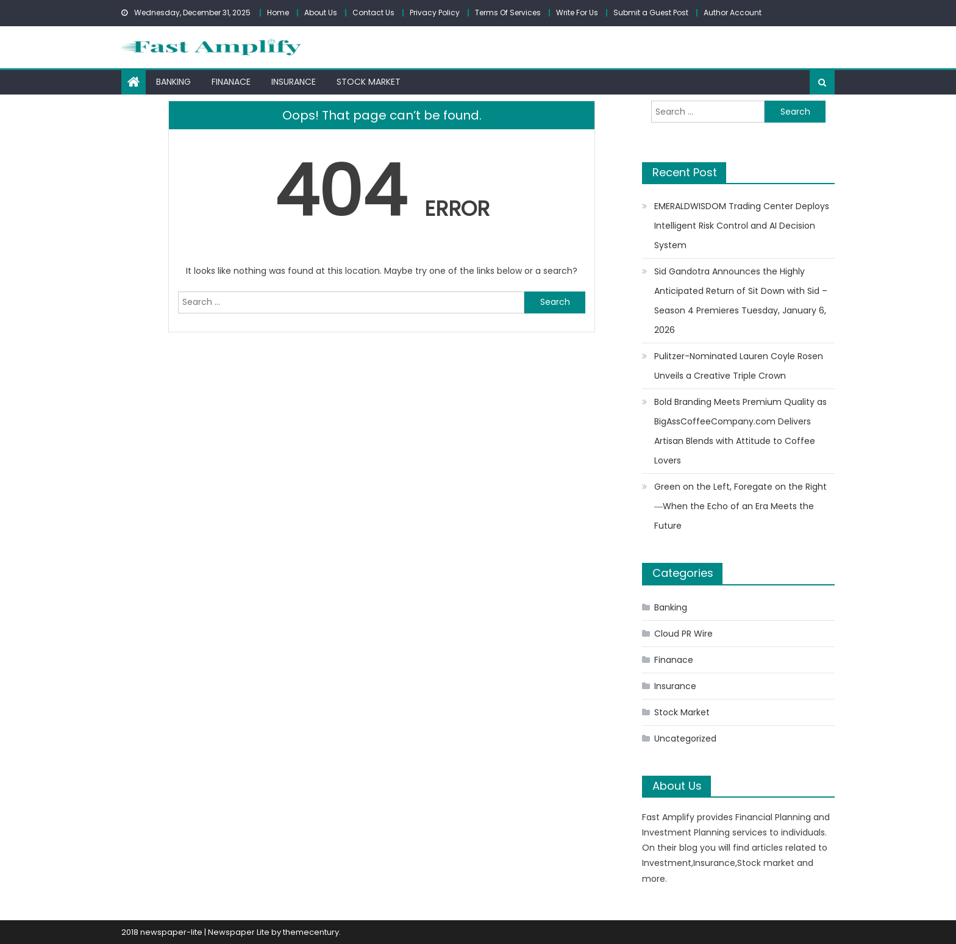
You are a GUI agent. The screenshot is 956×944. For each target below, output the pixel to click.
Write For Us (577, 12)
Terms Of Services (508, 12)
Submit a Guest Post (650, 12)
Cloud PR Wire (683, 634)
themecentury (311, 932)
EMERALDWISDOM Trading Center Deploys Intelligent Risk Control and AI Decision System (741, 225)
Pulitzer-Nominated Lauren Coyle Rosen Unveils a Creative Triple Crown (738, 366)
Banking (173, 82)
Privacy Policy (435, 12)
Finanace (231, 82)
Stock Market (369, 82)
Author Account (733, 12)
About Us (320, 12)
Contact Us (373, 12)
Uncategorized (685, 738)
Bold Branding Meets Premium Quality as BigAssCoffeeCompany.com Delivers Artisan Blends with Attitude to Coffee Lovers (740, 431)
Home (278, 12)
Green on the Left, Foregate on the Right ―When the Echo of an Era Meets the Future (740, 506)
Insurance (293, 82)
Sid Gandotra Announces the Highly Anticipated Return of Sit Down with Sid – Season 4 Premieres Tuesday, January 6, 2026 (740, 300)
